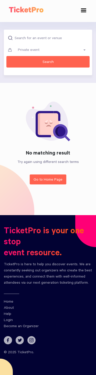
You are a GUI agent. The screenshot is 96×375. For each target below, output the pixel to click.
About (9, 308)
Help (7, 314)
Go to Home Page (48, 180)
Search (48, 62)
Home (8, 302)
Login (8, 320)
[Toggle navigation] (83, 11)
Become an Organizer (21, 327)
